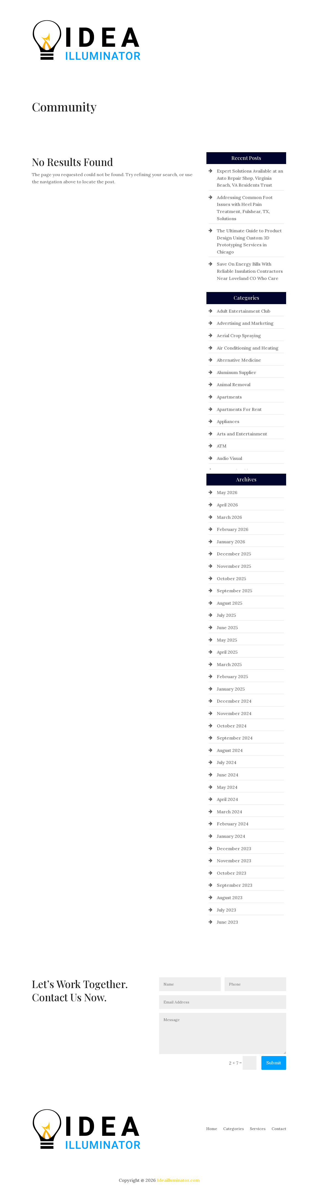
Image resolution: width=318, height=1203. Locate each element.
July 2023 (226, 910)
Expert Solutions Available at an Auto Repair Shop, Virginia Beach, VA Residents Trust (250, 178)
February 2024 (232, 823)
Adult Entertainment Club (243, 311)
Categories (233, 39)
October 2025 (231, 578)
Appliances (228, 421)
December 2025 (234, 554)
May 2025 (227, 640)
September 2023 (234, 885)
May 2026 (227, 492)
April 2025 (227, 652)
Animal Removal (233, 384)
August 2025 (229, 603)
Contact (279, 39)
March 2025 (229, 664)
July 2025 (226, 615)
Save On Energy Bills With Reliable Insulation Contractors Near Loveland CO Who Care (250, 271)
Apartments (229, 397)
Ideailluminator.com (178, 1180)
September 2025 (234, 590)
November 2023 (234, 860)
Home (211, 39)
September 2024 (235, 738)
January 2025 (231, 689)
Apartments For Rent (239, 409)
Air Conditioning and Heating (247, 348)
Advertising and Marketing (245, 323)
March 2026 (229, 517)
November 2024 (234, 713)
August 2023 (229, 897)
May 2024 (227, 787)
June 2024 (227, 775)
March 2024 (229, 811)
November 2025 (234, 566)
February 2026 (232, 529)
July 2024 (226, 762)
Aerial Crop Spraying (239, 335)
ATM (221, 446)
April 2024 (227, 799)
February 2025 (232, 676)
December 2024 (234, 701)
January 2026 (231, 541)
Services (258, 39)
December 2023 (234, 848)
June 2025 (227, 627)
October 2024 (232, 726)
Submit (273, 1062)
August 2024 (230, 750)
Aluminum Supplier (236, 372)
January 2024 (231, 836)
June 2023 (227, 922)
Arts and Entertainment (242, 434)
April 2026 (227, 505)
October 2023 (231, 873)
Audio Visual (229, 458)
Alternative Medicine (239, 360)
